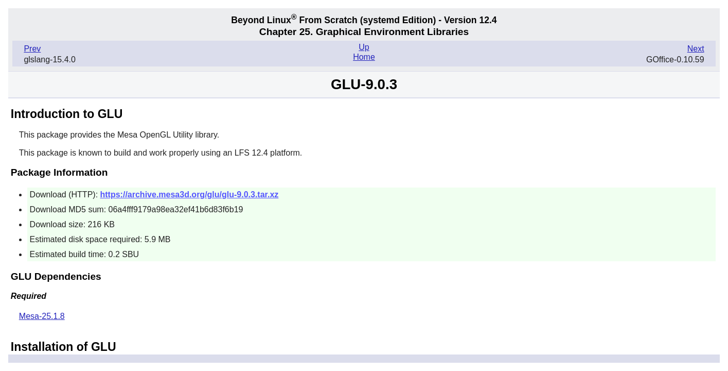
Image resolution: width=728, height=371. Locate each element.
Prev (32, 48)
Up (364, 47)
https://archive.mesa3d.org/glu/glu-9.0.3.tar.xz (189, 194)
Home (364, 57)
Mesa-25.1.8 (42, 316)
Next (695, 48)
